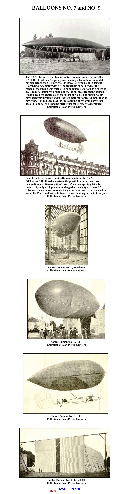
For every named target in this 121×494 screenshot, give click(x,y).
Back (59, 490)
